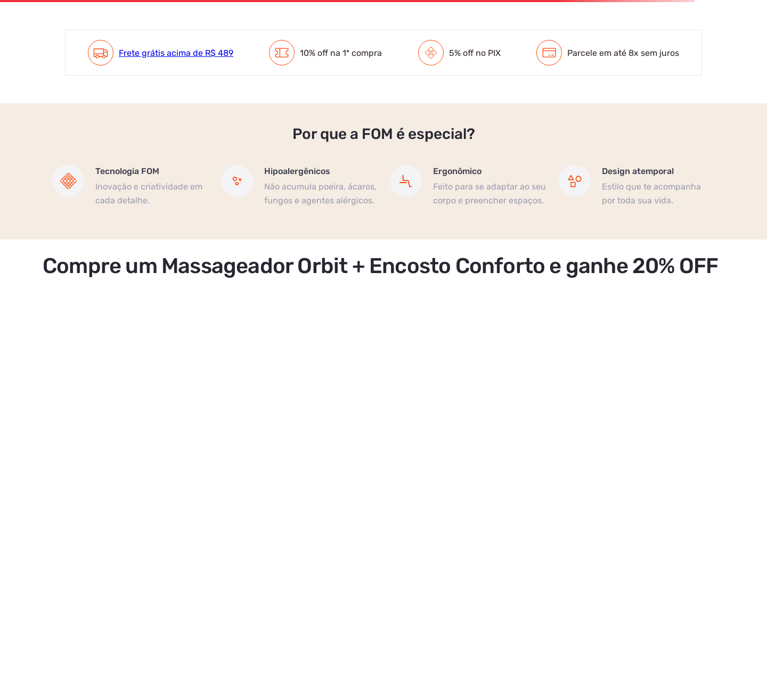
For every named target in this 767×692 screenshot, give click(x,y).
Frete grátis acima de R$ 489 (176, 53)
